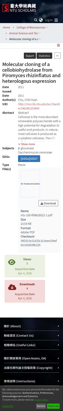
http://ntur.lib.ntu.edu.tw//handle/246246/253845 (39, 106)
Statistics (44, 56)
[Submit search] (36, 20)
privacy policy (41, 399)
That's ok (53, 406)
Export (30, 56)
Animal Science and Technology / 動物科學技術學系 (25, 33)
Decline (41, 406)
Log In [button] (49, 20)
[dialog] (31, 398)
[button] (26, 144)
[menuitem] (41, 20)
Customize (7, 406)
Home (6, 27)
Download (48, 203)
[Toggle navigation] (56, 20)
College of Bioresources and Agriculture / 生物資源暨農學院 (32, 27)
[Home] (19, 6)
